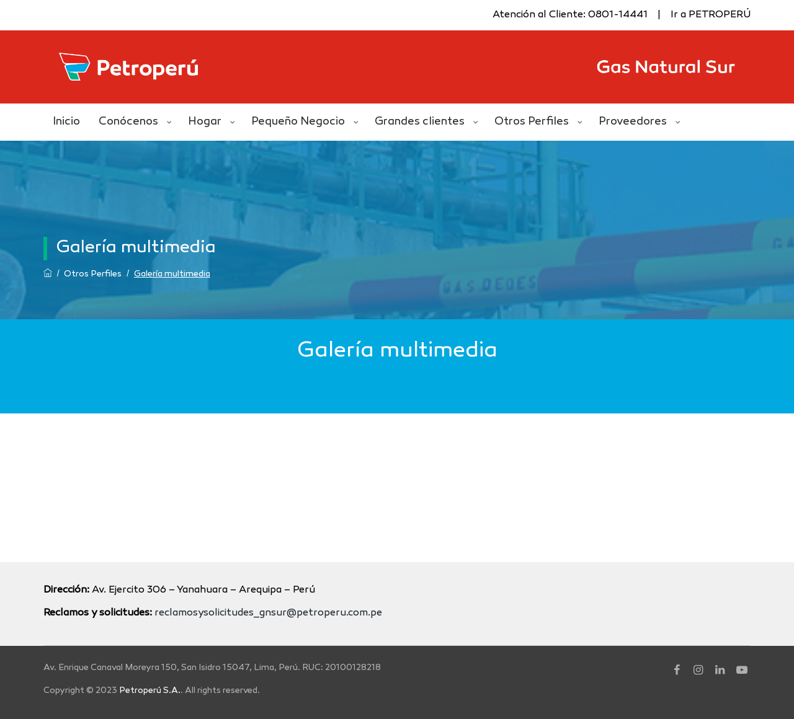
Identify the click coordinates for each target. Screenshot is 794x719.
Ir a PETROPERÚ (711, 15)
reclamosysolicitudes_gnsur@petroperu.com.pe (268, 613)
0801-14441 (618, 15)
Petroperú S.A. (150, 691)
